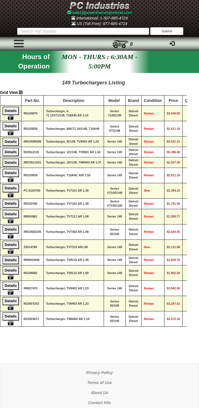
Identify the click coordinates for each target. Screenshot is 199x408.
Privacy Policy (99, 372)
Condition (153, 100)
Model (114, 100)
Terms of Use (99, 382)
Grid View (11, 92)
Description (73, 100)
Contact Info (99, 402)
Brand (133, 100)
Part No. (32, 100)
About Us (99, 392)
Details (11, 111)
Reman (149, 113)
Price (173, 100)
